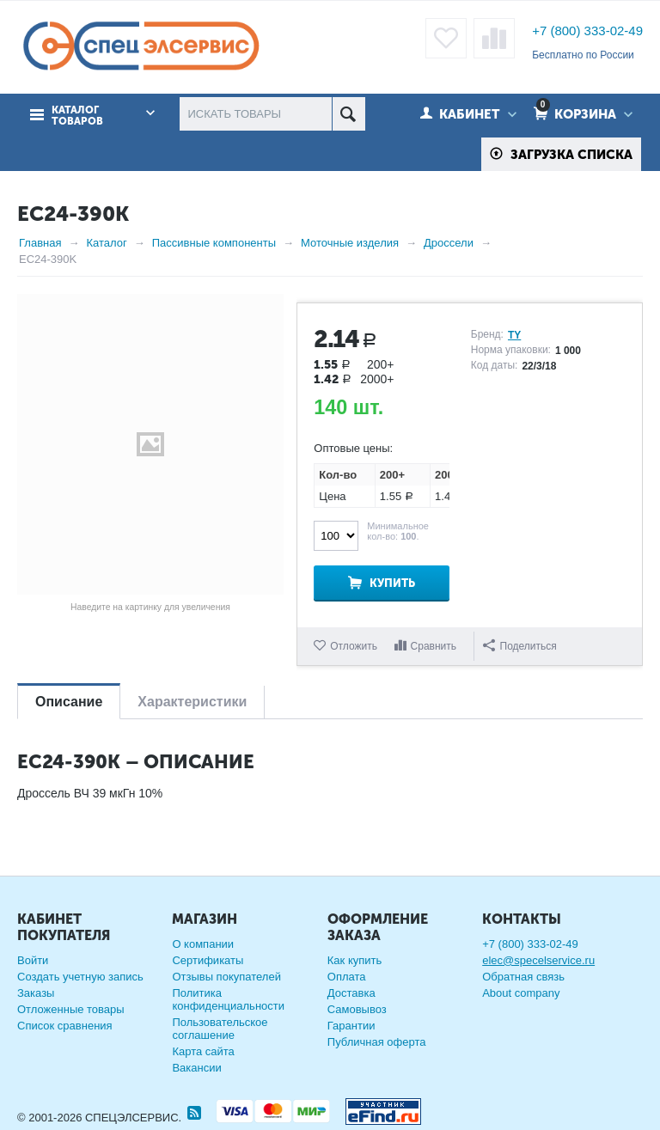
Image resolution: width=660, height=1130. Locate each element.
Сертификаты (207, 960)
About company (520, 992)
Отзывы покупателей (226, 976)
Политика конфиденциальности (228, 999)
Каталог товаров (77, 115)
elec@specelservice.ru (538, 960)
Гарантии (351, 1025)
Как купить (354, 960)
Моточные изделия (350, 242)
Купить (392, 583)
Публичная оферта (376, 1041)
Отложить (353, 646)
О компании (203, 944)
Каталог (106, 242)
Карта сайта (203, 1051)
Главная (40, 242)
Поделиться (520, 645)
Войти (32, 960)
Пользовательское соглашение (219, 1028)
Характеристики (192, 701)
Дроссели (449, 242)
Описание (68, 701)
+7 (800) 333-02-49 (587, 30)
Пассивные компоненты (214, 242)
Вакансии (196, 1067)
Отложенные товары (71, 1009)
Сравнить (433, 646)
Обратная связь (523, 976)
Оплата (346, 976)
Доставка (351, 992)
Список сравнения (65, 1025)
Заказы (35, 992)
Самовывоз (357, 1009)
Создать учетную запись (80, 976)
